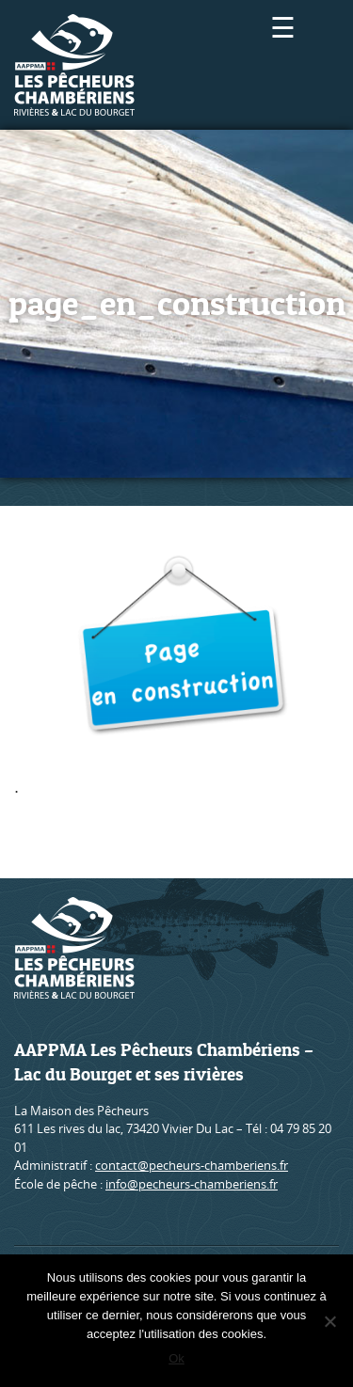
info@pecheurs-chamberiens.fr (191, 1183)
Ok (176, 1358)
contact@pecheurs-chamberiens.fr (191, 1165)
